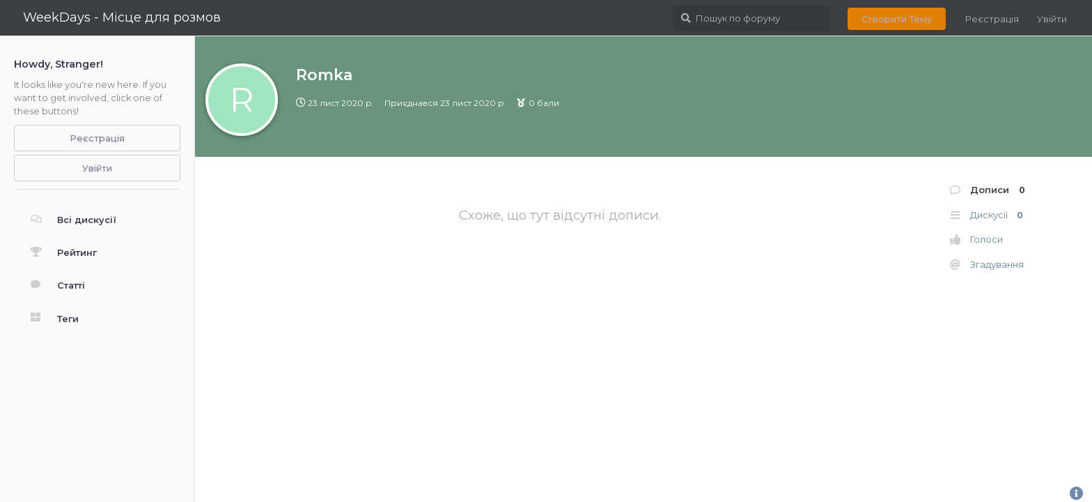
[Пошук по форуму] (751, 18)
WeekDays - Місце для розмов (122, 17)
